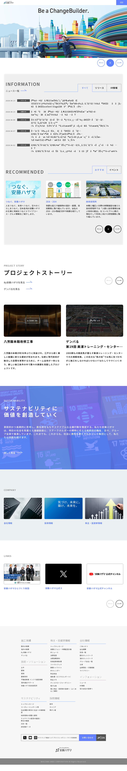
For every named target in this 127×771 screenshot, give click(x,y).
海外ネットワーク (86, 665)
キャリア (53, 713)
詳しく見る (15, 452)
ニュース (83, 689)
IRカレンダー (55, 677)
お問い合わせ (87, 744)
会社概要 (83, 656)
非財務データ (26, 733)
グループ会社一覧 (86, 668)
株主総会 (53, 680)
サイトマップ (42, 744)
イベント (114, 169)
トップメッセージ (56, 653)
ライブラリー (85, 677)
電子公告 (53, 692)
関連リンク (49, 744)
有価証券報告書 (56, 668)
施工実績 (26, 647)
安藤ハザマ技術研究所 (29, 692)
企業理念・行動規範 (87, 674)
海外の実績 (25, 656)
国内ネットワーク (86, 662)
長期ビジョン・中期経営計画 (61, 656)
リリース (99, 87)
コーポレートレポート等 (30, 713)
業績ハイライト (56, 674)
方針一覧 (24, 730)
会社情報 (85, 647)
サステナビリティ (30, 705)
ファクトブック (56, 671)
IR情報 (114, 87)
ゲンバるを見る (20, 289)
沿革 (81, 671)
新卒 (51, 710)
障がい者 (53, 716)
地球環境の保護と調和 (29, 722)
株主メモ (53, 686)
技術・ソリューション (33, 668)
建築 (22, 677)
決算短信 (53, 662)
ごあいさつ (84, 653)
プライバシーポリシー (60, 744)
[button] (101, 63)
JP (98, 744)
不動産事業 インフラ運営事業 (32, 686)
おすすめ (99, 169)
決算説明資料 (55, 665)
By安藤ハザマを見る (20, 282)
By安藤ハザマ (26, 659)
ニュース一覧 (18, 90)
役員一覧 (83, 659)
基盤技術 (24, 683)
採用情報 (54, 705)
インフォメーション (91, 683)
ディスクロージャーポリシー (60, 689)
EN (103, 744)
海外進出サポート (27, 689)
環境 (22, 680)
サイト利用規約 (72, 744)
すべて (85, 87)
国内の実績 (25, 653)
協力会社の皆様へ (86, 695)
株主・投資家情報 (60, 647)
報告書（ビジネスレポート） (61, 683)
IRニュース (54, 659)
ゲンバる (24, 662)
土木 (22, 674)
